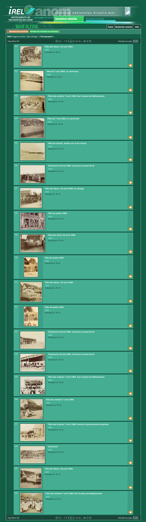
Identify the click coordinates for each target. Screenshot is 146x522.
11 (74, 41)
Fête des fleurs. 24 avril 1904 (59, 47)
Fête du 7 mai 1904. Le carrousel (62, 71)
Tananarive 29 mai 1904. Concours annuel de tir (71, 166)
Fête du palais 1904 (57, 213)
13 (79, 41)
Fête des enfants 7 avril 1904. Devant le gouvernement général (78, 424)
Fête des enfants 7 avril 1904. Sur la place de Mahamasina (76, 96)
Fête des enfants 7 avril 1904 (60, 399)
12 (77, 41)
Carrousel (53, 446)
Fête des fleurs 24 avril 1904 (61, 235)
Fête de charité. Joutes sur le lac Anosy (67, 143)
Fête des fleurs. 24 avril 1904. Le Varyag (64, 188)
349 (84, 41)
